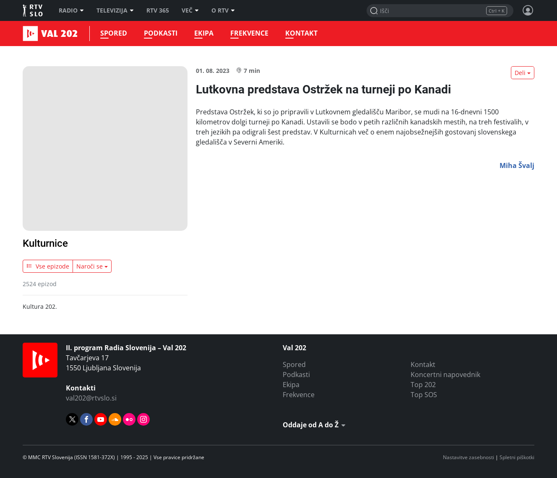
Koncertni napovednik (445, 374)
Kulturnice (45, 243)
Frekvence (249, 33)
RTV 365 (157, 10)
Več (190, 10)
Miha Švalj (517, 165)
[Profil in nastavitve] (528, 10)
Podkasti (160, 33)
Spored (113, 33)
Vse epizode (47, 266)
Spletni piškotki (517, 457)
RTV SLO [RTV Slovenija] (33, 10)
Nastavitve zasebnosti (468, 457)
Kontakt (301, 33)
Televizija (115, 10)
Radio (71, 10)
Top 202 (423, 384)
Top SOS (424, 394)
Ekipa (203, 33)
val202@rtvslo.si (91, 398)
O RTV (223, 10)
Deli (520, 73)
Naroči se (89, 266)
